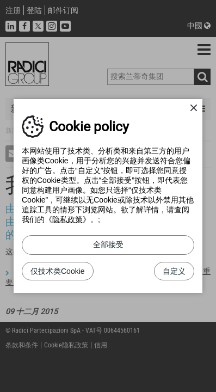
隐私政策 (67, 219)
